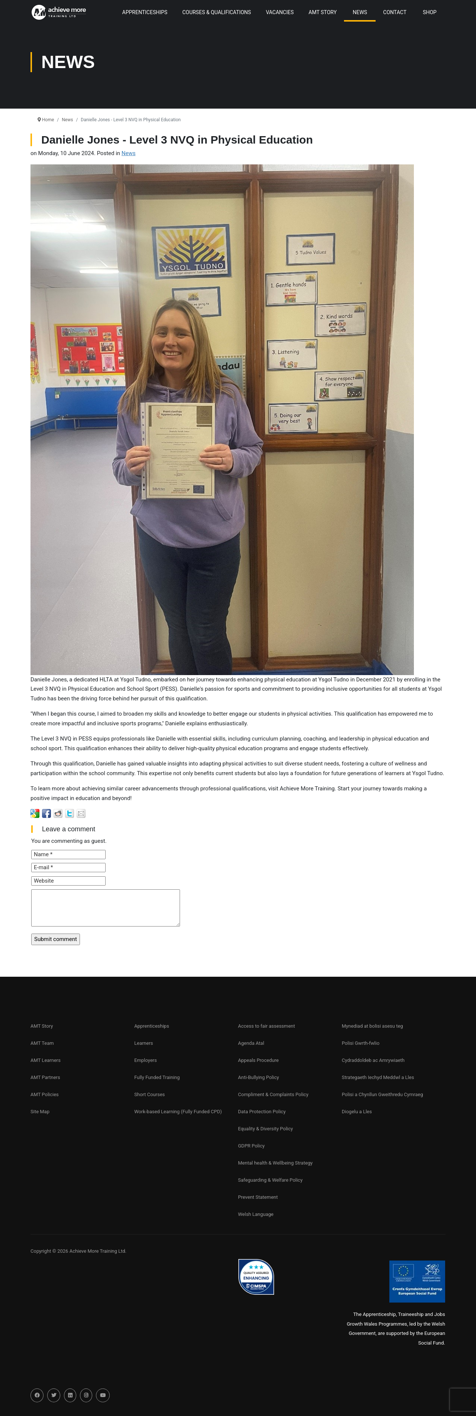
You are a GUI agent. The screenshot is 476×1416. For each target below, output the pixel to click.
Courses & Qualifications (216, 12)
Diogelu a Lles (357, 1111)
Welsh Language (255, 1214)
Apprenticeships (151, 1026)
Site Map (39, 1111)
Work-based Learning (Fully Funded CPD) (178, 1111)
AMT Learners (45, 1060)
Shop (430, 12)
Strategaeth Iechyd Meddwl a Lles (378, 1077)
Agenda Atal (251, 1043)
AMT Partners (45, 1077)
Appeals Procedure (258, 1060)
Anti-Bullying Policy (258, 1077)
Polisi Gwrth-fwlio (360, 1043)
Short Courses (149, 1094)
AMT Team (42, 1043)
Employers (145, 1060)
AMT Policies (44, 1094)
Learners (143, 1043)
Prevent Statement (258, 1197)
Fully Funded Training (157, 1077)
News (360, 12)
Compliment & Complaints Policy (273, 1094)
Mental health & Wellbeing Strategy (275, 1163)
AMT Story (323, 12)
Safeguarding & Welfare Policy (270, 1180)
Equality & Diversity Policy (265, 1128)
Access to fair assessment (266, 1026)
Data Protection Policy (262, 1111)
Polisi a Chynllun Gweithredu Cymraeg (382, 1094)
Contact (394, 12)
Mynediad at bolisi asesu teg (372, 1026)
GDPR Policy (251, 1146)
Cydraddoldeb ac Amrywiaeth (373, 1060)
